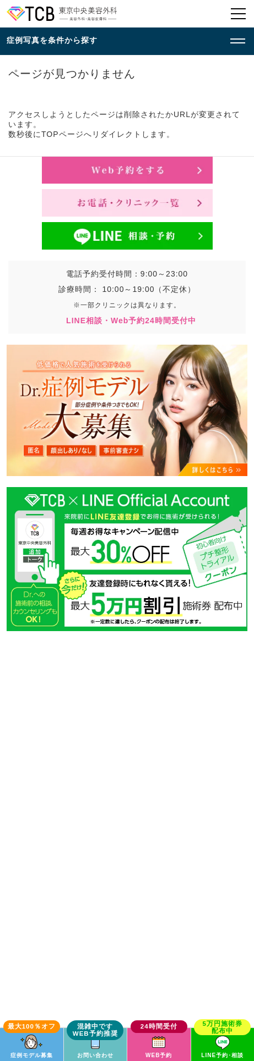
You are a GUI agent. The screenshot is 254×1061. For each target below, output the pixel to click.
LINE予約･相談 (222, 1055)
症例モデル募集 (31, 1055)
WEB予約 (158, 1055)
